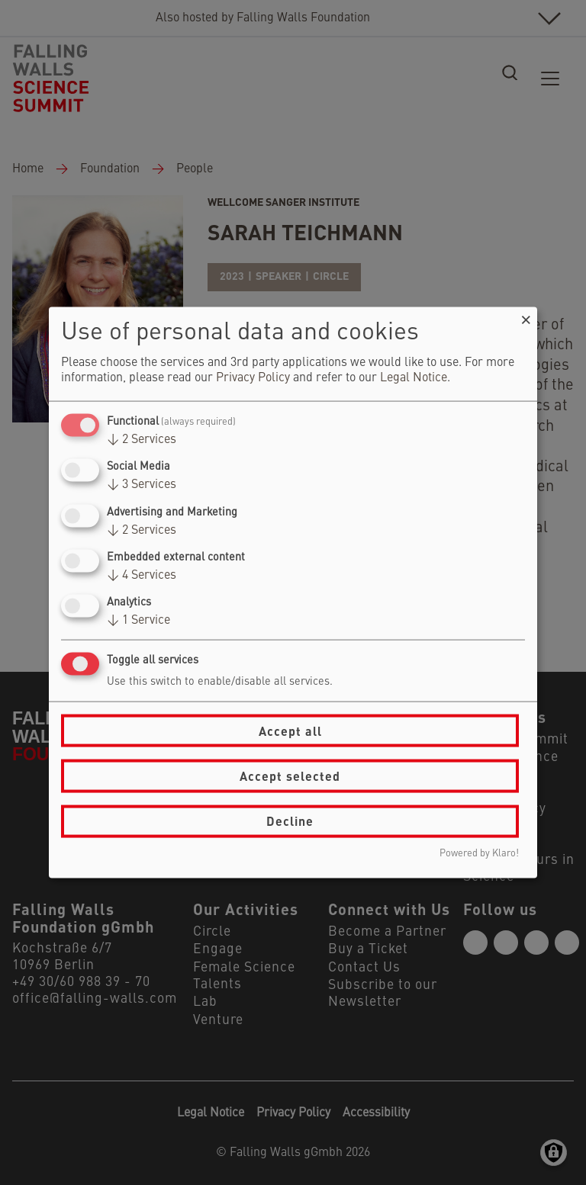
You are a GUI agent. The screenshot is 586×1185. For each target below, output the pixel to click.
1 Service (138, 620)
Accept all (290, 730)
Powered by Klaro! (479, 853)
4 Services (141, 575)
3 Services (141, 485)
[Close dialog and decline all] (525, 316)
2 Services (141, 440)
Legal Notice (413, 378)
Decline (290, 821)
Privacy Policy (253, 378)
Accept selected (290, 776)
